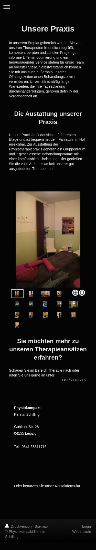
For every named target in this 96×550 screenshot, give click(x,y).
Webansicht (81, 531)
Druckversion (19, 526)
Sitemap (41, 526)
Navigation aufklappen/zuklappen (48, 6)
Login (86, 526)
